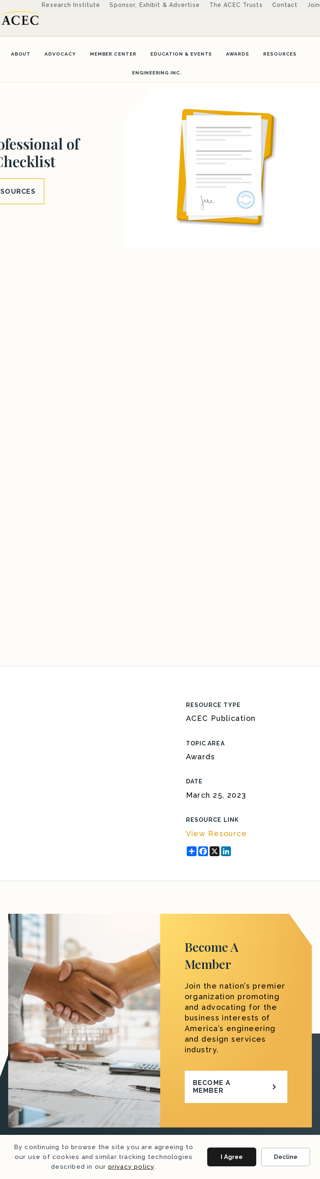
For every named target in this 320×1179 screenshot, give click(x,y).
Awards (237, 54)
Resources (280, 54)
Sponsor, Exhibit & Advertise (154, 5)
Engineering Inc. (157, 73)
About (21, 54)
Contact (285, 5)
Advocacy (60, 54)
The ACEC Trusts (236, 5)
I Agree (232, 1157)
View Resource (216, 833)
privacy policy (131, 1166)
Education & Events (181, 54)
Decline (286, 1157)
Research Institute (71, 5)
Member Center (113, 54)
